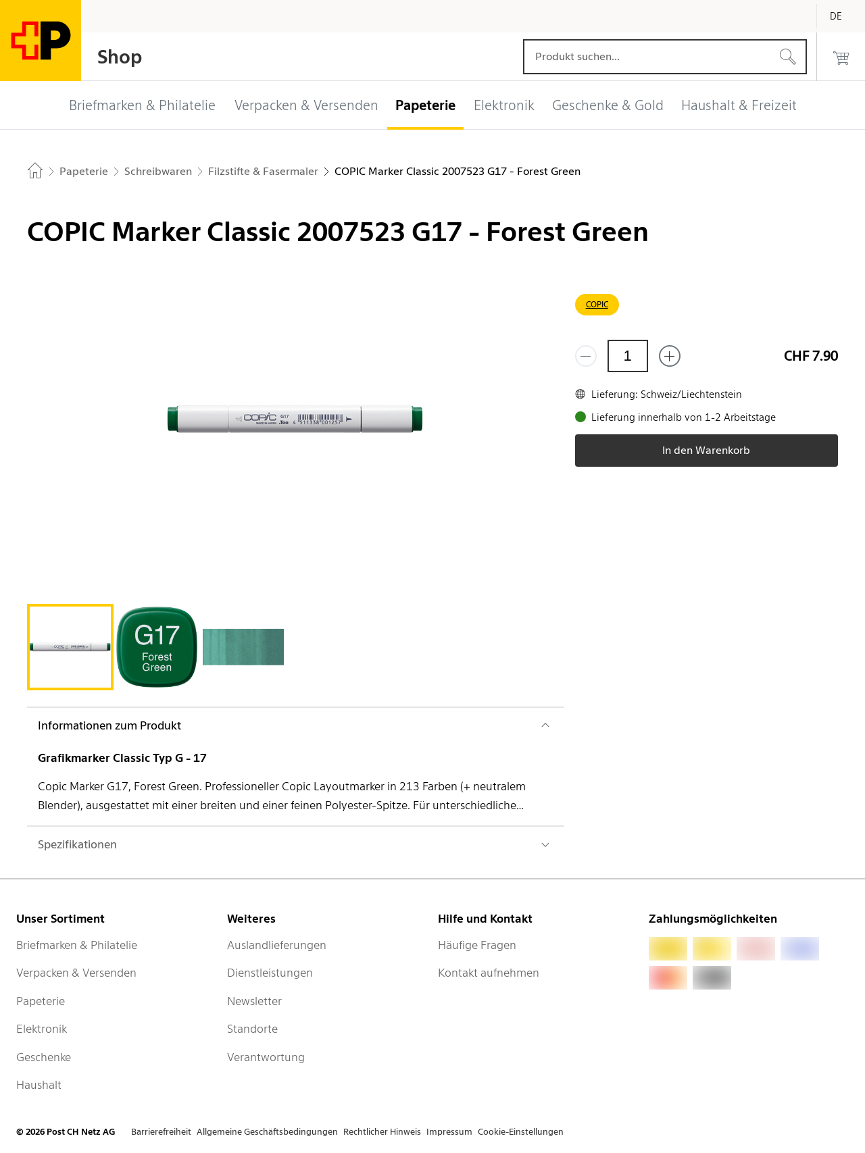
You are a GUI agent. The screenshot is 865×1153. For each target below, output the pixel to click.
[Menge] (628, 356)
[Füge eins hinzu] (670, 356)
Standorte (252, 1028)
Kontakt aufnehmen (488, 972)
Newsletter (254, 1001)
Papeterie (40, 1001)
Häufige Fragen (477, 945)
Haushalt (38, 1085)
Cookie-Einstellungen (521, 1132)
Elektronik (41, 1028)
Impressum (449, 1132)
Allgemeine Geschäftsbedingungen (267, 1132)
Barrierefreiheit (161, 1132)
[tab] (70, 647)
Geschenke (43, 1057)
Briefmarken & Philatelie (76, 945)
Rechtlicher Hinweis (382, 1132)
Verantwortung (266, 1057)
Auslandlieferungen (276, 945)
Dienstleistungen (270, 972)
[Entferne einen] (586, 356)
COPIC (597, 304)
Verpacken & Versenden (76, 972)
